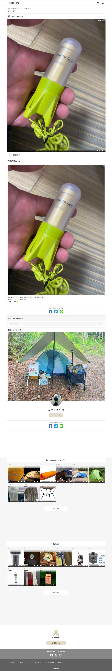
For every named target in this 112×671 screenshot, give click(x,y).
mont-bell (9, 467)
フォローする (56, 415)
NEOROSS (91, 551)
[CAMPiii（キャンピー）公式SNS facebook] (51, 655)
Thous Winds (26, 551)
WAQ (57, 551)
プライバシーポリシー (24, 662)
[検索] (98, 3)
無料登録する (56, 643)
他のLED (56, 544)
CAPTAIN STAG (75, 551)
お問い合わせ (50, 662)
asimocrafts (26, 570)
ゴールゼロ (10, 570)
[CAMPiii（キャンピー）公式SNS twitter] (56, 655)
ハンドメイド (42, 551)
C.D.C (41, 570)
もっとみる (56, 508)
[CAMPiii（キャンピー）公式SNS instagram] (60, 655)
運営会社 (60, 662)
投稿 (100, 323)
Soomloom (10, 551)
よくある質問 (38, 662)
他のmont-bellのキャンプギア (56, 460)
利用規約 (12, 662)
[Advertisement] (56, 443)
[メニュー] (102, 3)
